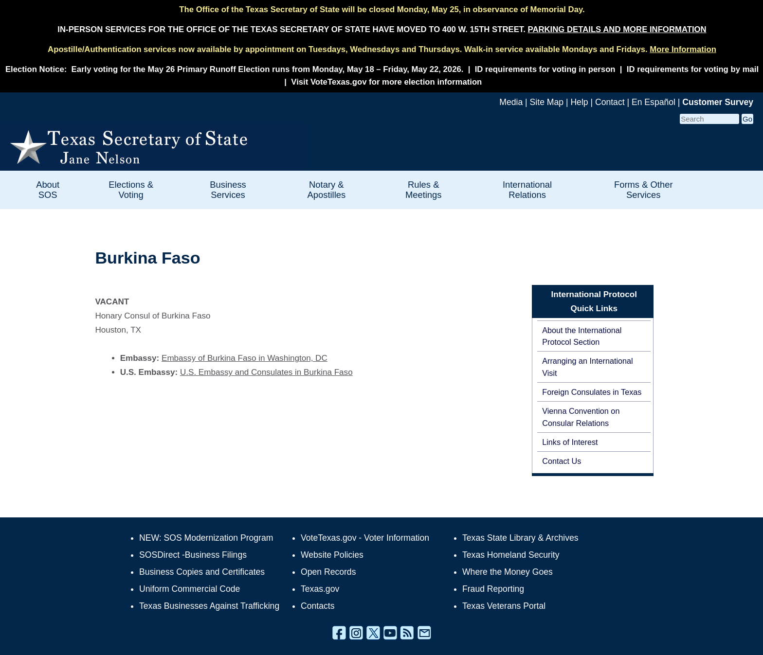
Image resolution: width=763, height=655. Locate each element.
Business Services (228, 189)
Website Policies (332, 555)
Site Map (546, 102)
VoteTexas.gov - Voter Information (365, 538)
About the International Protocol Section (581, 336)
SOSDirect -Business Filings (193, 555)
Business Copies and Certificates (202, 572)
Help (579, 102)
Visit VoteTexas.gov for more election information (386, 82)
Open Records (328, 572)
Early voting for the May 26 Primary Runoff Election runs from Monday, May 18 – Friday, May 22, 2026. (268, 69)
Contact (610, 102)
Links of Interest (570, 442)
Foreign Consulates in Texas (591, 392)
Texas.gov (320, 589)
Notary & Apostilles (326, 189)
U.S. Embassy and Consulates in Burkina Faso (266, 372)
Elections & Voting (131, 189)
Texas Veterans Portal (503, 606)
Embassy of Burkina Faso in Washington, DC (244, 358)
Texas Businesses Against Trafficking (209, 606)
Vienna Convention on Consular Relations (580, 417)
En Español (653, 102)
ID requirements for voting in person (545, 69)
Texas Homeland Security (510, 555)
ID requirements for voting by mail (693, 69)
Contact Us (561, 461)
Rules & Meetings (423, 189)
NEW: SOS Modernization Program (206, 538)
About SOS (47, 189)
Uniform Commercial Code (189, 589)
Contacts (317, 606)
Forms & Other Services (643, 189)
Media (511, 102)
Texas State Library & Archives (520, 538)
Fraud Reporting (493, 589)
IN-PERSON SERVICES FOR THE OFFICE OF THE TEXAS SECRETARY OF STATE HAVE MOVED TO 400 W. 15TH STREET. (381, 29)
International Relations (527, 189)
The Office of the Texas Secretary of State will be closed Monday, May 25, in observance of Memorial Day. (381, 9)
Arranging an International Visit (587, 366)
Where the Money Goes (507, 572)
